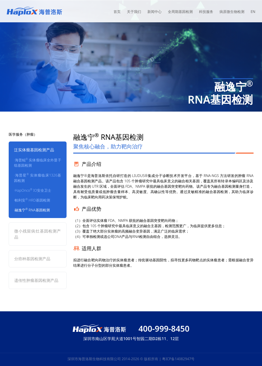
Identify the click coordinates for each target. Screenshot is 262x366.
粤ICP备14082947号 (178, 358)
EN (253, 11)
